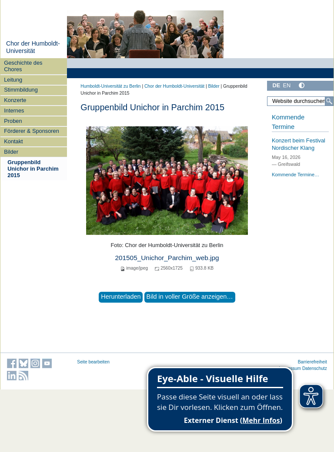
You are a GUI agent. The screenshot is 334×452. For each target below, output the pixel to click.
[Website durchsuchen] (300, 101)
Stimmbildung (21, 89)
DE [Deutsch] (276, 85)
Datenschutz (314, 368)
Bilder (11, 151)
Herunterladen (120, 296)
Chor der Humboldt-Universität (33, 47)
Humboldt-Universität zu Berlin (110, 86)
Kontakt (13, 141)
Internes (14, 110)
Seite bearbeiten (93, 362)
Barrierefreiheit (312, 362)
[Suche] (329, 101)
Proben (13, 121)
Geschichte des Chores (23, 66)
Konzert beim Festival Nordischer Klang (298, 144)
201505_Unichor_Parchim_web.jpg (167, 257)
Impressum (290, 368)
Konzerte (15, 100)
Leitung (13, 79)
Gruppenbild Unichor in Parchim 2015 (32, 169)
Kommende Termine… (295, 174)
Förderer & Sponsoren (31, 131)
